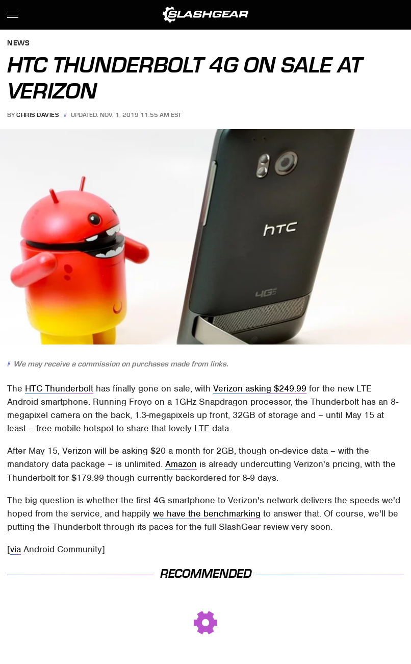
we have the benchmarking (207, 513)
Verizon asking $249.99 (259, 388)
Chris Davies (37, 114)
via (15, 549)
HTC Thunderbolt (59, 388)
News (18, 43)
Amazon (181, 464)
